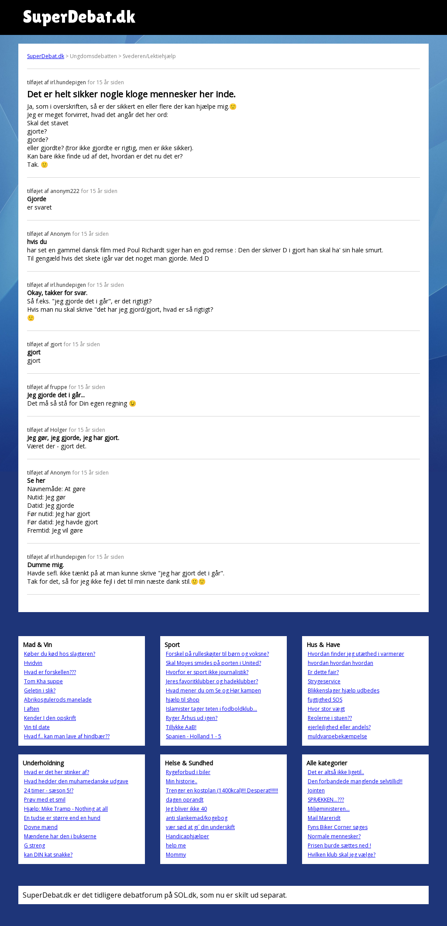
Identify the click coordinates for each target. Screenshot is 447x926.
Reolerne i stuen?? (330, 718)
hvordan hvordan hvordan (340, 663)
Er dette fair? (323, 672)
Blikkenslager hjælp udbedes (343, 690)
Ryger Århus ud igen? (191, 718)
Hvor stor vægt (326, 709)
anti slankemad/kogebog (196, 818)
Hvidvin (33, 663)
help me (176, 845)
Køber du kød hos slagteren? (59, 653)
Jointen (316, 790)
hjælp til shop (182, 699)
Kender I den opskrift (50, 718)
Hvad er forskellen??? (50, 672)
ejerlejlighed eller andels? (339, 727)
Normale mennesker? (334, 836)
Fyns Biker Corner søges (338, 827)
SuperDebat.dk (45, 56)
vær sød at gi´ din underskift (200, 827)
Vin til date (37, 727)
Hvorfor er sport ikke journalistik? (207, 672)
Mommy (176, 854)
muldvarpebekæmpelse (337, 736)
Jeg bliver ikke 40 (186, 808)
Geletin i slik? (39, 690)
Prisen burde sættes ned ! (339, 845)
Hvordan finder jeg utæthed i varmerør (356, 653)
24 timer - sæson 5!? (48, 790)
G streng (34, 845)
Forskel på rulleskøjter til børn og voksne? (217, 653)
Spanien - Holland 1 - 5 (193, 736)
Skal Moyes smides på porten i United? (213, 663)
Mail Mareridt (324, 818)
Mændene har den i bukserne (60, 836)
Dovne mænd (41, 827)
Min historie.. (181, 781)
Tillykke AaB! (181, 727)
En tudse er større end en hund (62, 818)
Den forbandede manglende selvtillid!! (355, 781)
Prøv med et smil (44, 799)
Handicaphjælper (187, 836)
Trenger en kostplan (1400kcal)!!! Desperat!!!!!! (222, 790)
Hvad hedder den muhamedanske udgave (76, 781)
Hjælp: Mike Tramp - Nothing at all (66, 808)
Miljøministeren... (329, 808)
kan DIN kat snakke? (48, 854)
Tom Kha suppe (43, 681)
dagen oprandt (184, 799)
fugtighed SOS (325, 699)
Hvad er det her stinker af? (56, 772)
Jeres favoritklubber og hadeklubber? (212, 681)
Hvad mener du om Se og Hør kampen (213, 690)
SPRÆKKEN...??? (326, 799)
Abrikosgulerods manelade (58, 699)
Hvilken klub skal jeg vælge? (341, 854)
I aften (31, 709)
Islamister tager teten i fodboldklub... (211, 709)
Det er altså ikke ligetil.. (336, 772)
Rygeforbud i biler (188, 772)
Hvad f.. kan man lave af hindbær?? (67, 736)
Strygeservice (324, 681)
